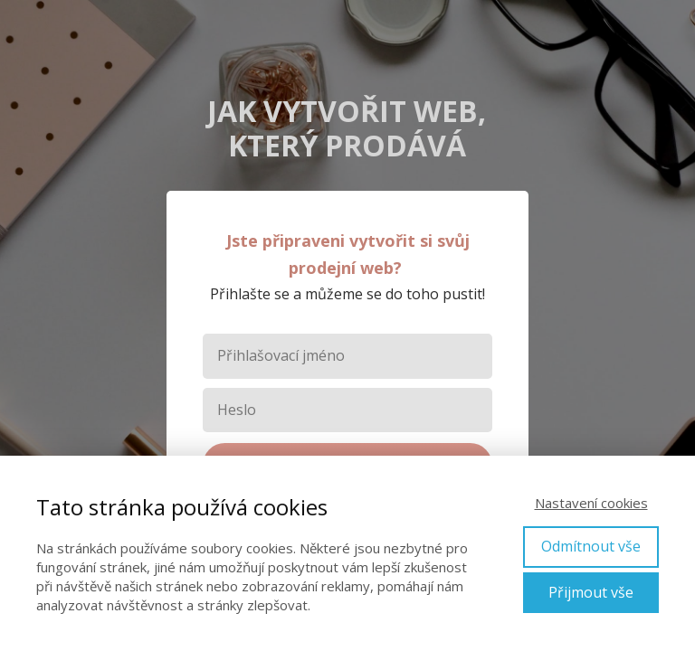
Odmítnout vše (591, 546)
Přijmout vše (590, 592)
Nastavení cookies (591, 503)
